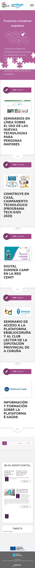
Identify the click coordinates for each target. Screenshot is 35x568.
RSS (32, 560)
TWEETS (17, 528)
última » (29, 443)
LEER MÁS (25, 481)
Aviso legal (28, 560)
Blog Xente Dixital (17, 465)
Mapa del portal (22, 560)
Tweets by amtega (7, 531)
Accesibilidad (15, 560)
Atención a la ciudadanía (7, 560)
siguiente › (20, 443)
